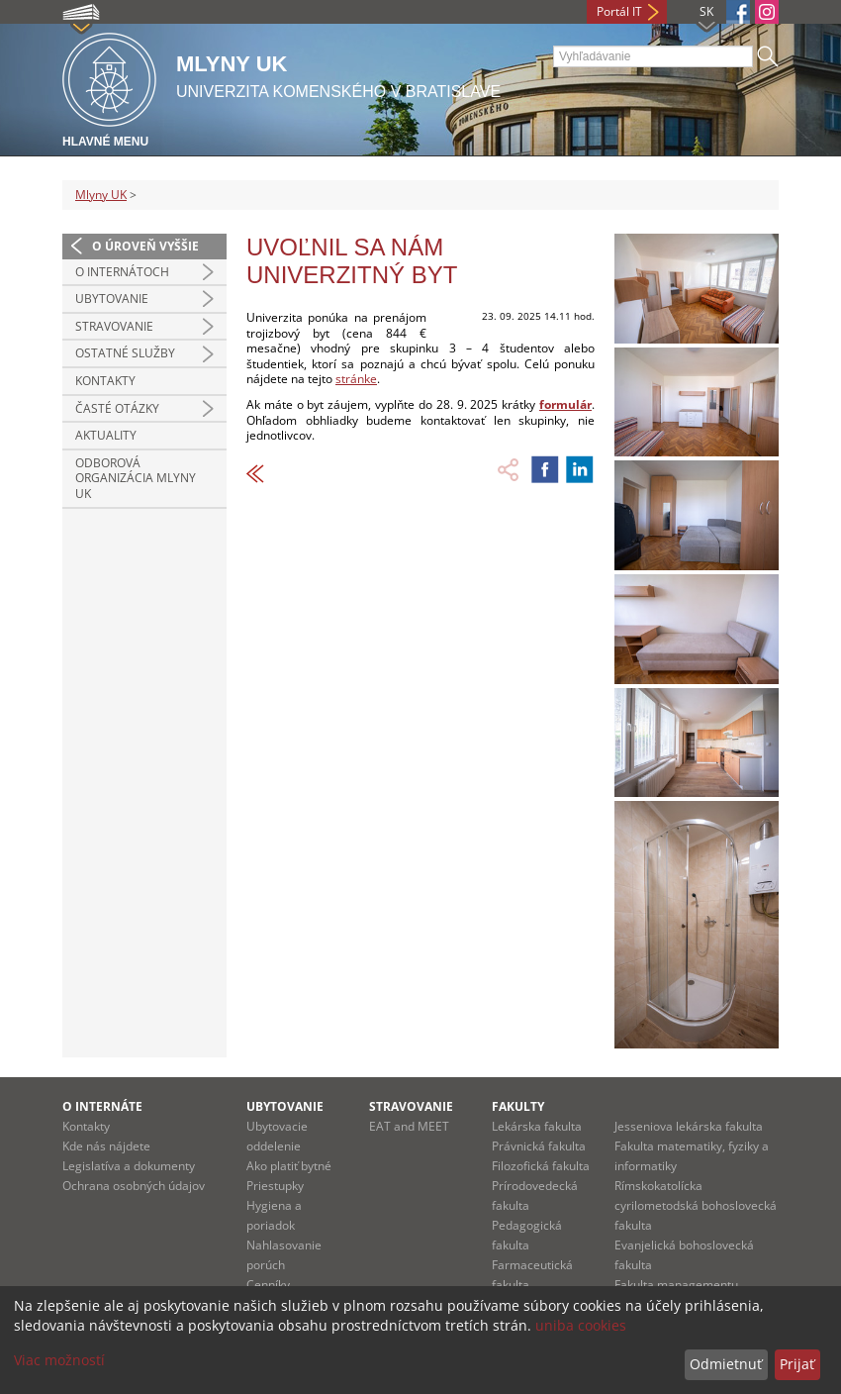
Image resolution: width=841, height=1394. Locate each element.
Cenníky (268, 1284)
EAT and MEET (409, 1126)
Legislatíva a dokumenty (128, 1165)
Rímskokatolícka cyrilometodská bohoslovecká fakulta (695, 1205)
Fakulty (518, 1106)
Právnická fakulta (539, 1146)
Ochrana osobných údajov (133, 1185)
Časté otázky (117, 408)
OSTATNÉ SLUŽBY (125, 353)
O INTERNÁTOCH (122, 271)
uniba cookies (580, 1325)
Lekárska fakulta (537, 1126)
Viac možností (59, 1359)
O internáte (102, 1106)
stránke (356, 378)
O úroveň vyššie (145, 246)
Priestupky (275, 1185)
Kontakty (105, 380)
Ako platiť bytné (288, 1165)
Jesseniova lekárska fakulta (688, 1126)
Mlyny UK (101, 194)
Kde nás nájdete (106, 1146)
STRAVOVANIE (114, 326)
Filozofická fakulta (541, 1165)
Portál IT (619, 11)
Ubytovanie (285, 1106)
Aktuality (106, 435)
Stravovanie (411, 1106)
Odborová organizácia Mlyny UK (135, 478)
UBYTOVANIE (111, 298)
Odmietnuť (726, 1363)
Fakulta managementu (676, 1284)
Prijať (797, 1363)
